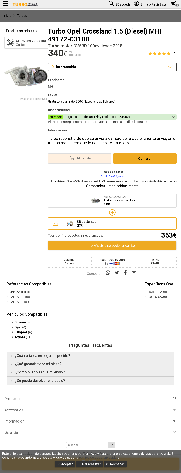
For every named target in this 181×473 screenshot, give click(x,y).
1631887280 (157, 292)
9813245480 (157, 297)
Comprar (145, 158)
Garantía (90, 432)
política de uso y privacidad (98, 457)
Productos (90, 399)
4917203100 (19, 302)
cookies (28, 453)
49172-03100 (20, 297)
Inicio (7, 16)
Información (90, 421)
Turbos (22, 16)
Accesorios (90, 410)
